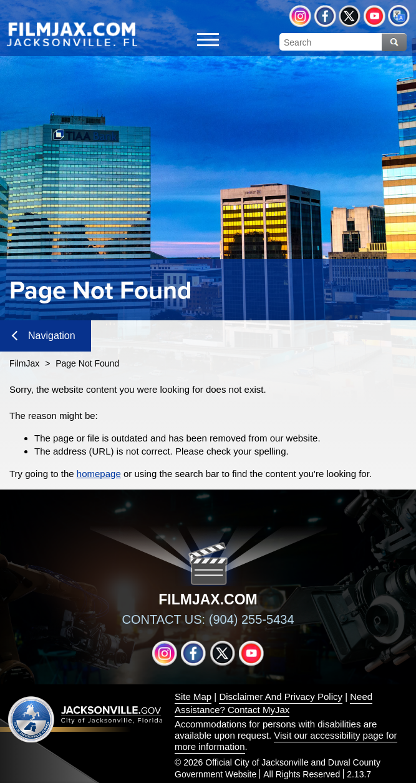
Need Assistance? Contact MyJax (273, 703)
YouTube (374, 16)
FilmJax (24, 363)
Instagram (300, 16)
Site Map (193, 696)
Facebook (325, 16)
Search (394, 42)
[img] (71, 33)
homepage (99, 473)
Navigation (43, 335)
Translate (399, 16)
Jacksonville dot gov (85, 719)
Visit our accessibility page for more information (286, 741)
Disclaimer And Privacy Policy (280, 696)
